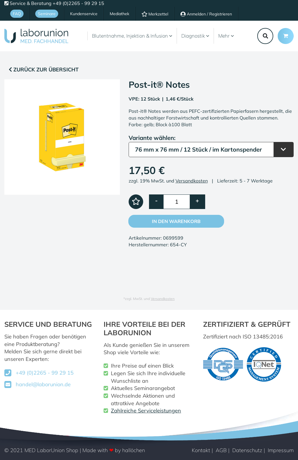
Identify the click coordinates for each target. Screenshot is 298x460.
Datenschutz (247, 450)
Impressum (281, 450)
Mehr (226, 36)
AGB (221, 450)
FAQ (17, 13)
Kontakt (201, 450)
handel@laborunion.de (43, 384)
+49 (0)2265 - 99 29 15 (45, 372)
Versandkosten (191, 181)
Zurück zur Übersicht (44, 69)
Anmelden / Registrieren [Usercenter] (206, 14)
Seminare (47, 13)
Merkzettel (154, 14)
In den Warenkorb (176, 221)
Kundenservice (83, 13)
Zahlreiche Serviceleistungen (146, 410)
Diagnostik (195, 36)
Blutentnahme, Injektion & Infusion (132, 36)
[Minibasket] (286, 36)
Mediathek (119, 13)
